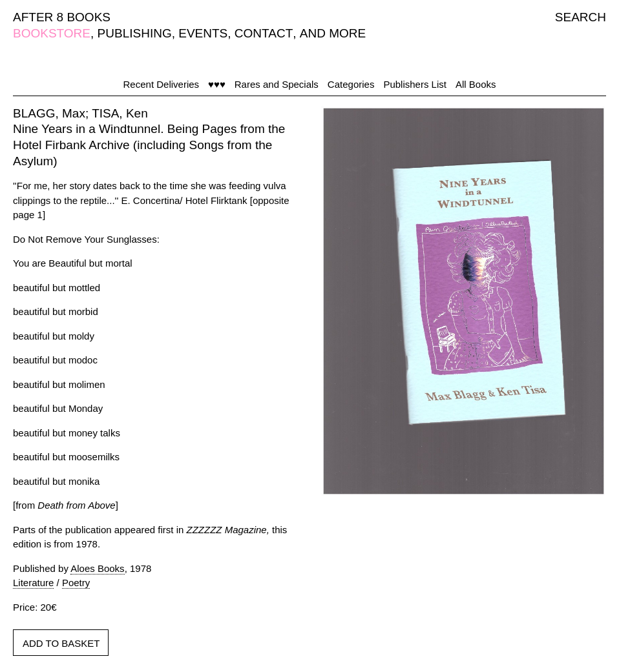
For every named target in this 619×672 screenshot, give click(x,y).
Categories (351, 84)
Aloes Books (97, 568)
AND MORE (333, 33)
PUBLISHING (135, 33)
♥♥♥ (217, 84)
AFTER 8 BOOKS (61, 17)
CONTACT (264, 33)
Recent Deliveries (161, 84)
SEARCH (580, 17)
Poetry (76, 582)
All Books (476, 84)
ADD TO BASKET (61, 643)
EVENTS (202, 33)
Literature (33, 582)
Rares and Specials (277, 84)
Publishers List (414, 84)
